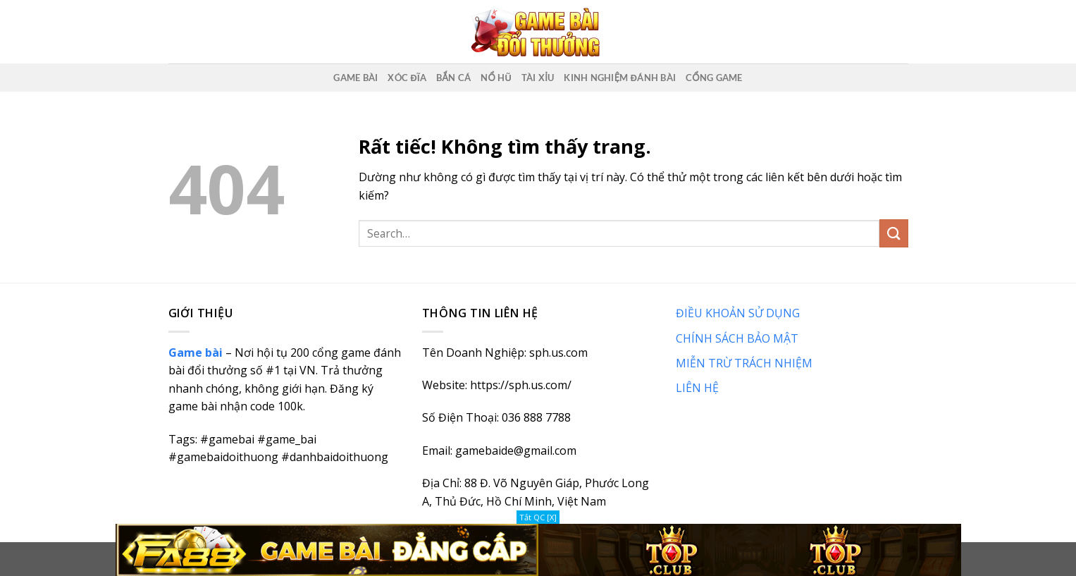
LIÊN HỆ (697, 388)
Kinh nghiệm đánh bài (620, 77)
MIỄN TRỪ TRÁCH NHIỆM (744, 363)
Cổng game (714, 77)
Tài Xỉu (537, 77)
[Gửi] (893, 233)
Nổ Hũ (496, 77)
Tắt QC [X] (538, 517)
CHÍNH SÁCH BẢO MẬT (737, 338)
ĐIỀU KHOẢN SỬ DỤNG (738, 313)
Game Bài (355, 77)
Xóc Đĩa (407, 77)
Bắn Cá (453, 77)
